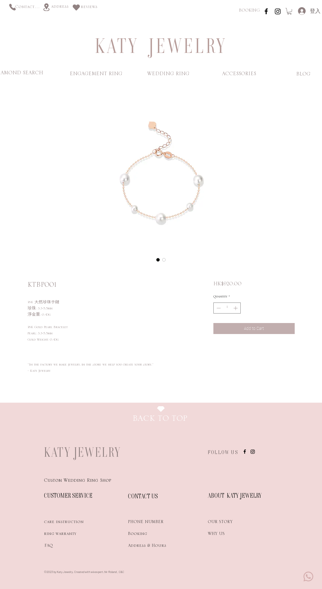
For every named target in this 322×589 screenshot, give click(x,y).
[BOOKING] (249, 11)
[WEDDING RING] (168, 75)
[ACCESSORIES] (239, 75)
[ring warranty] (65, 535)
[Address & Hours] (157, 547)
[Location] (46, 7)
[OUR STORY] (229, 523)
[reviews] (89, 7)
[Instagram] (278, 11)
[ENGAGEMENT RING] (96, 75)
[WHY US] (229, 535)
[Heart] (76, 7)
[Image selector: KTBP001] (158, 260)
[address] (59, 7)
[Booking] (149, 535)
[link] (289, 11)
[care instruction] (65, 523)
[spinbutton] (227, 308)
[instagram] (266, 11)
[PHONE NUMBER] (149, 523)
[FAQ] (65, 547)
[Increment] (236, 308)
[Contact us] (27, 7)
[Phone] (12, 7)
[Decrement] (218, 308)
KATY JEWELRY (82, 452)
